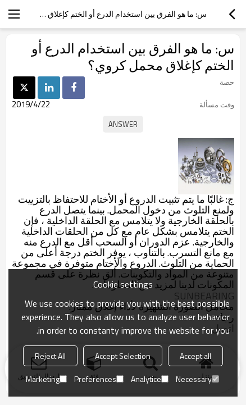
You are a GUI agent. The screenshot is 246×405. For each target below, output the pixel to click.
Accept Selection (123, 356)
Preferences (99, 379)
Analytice (149, 379)
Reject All (50, 356)
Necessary (197, 379)
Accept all (195, 356)
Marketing (46, 379)
